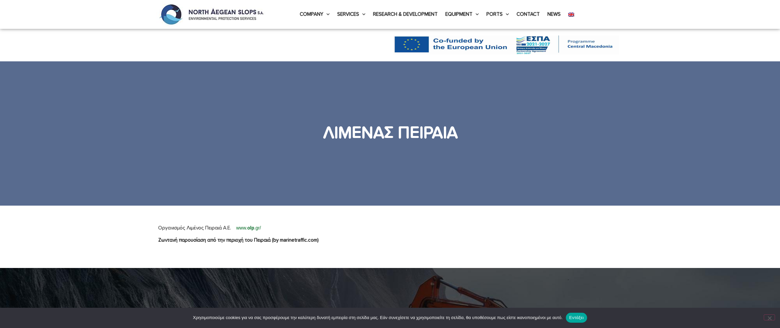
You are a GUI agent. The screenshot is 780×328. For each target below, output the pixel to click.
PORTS (497, 14)
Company (315, 14)
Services (351, 14)
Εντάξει (576, 317)
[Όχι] (769, 317)
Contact (528, 14)
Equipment (462, 14)
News (554, 14)
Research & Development (405, 14)
